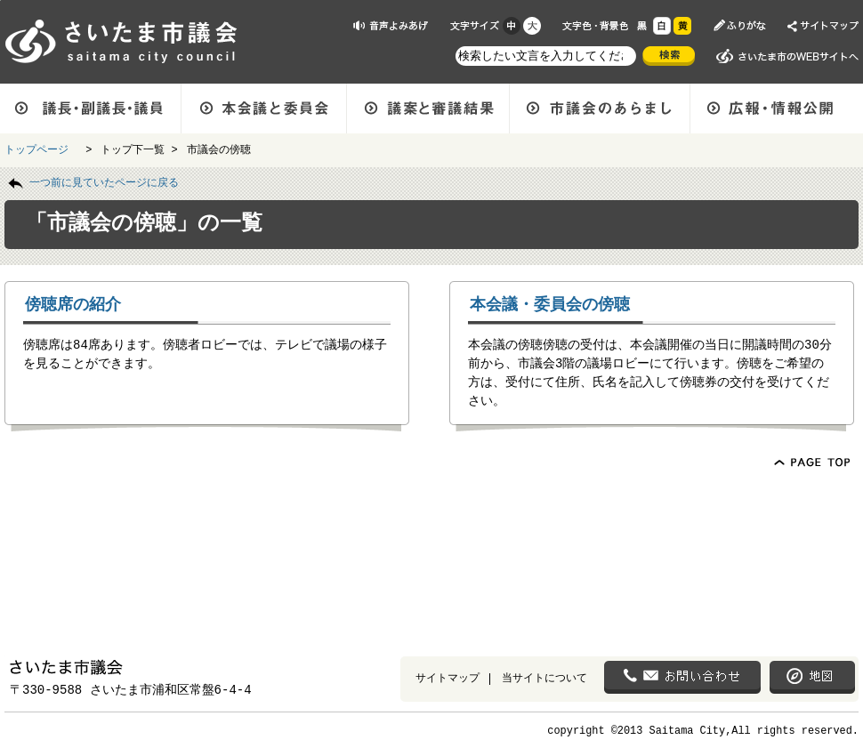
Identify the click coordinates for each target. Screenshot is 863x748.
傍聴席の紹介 (73, 303)
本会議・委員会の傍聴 (550, 303)
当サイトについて (544, 677)
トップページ (39, 148)
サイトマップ (447, 677)
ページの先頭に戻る (0, 0)
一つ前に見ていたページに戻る (104, 181)
